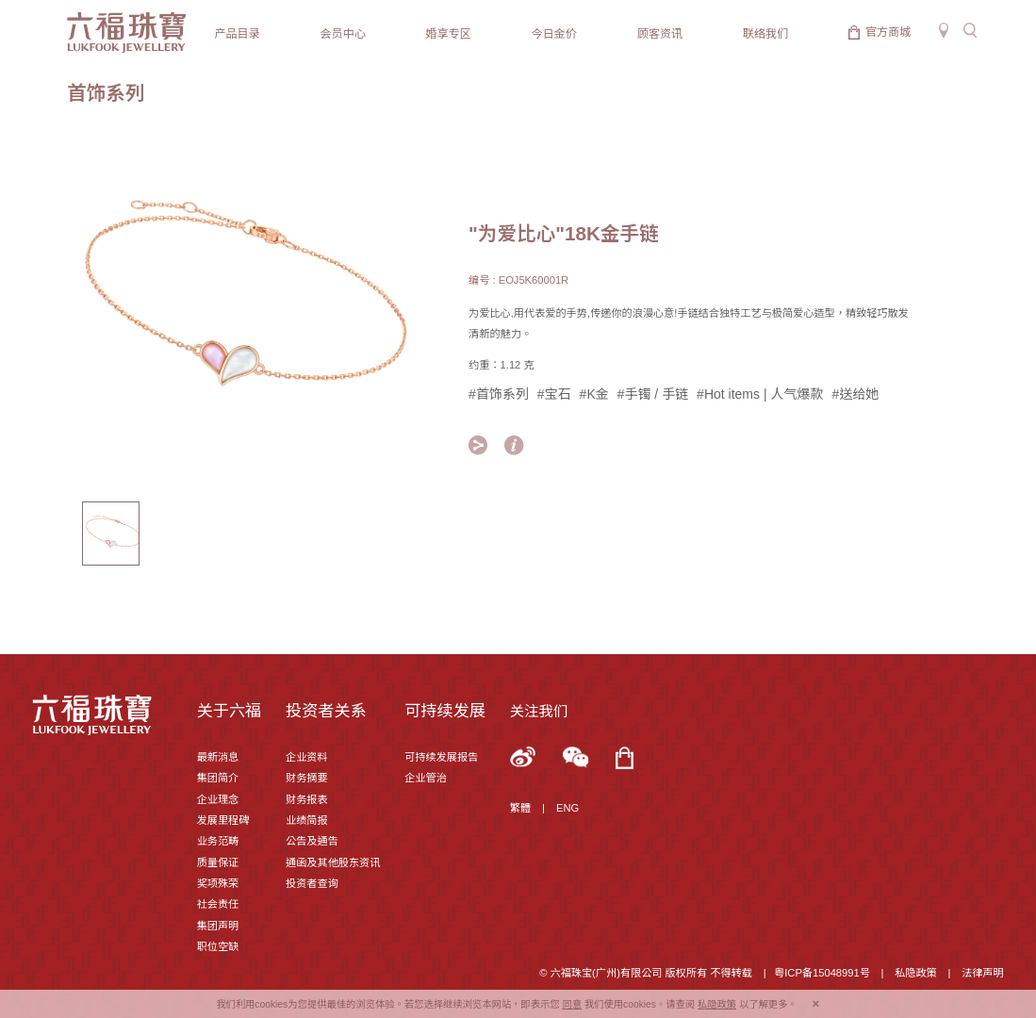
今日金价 (554, 34)
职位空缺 (218, 946)
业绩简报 (307, 820)
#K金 (594, 394)
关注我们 (539, 711)
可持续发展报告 (441, 757)
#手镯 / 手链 (652, 394)
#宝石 (554, 394)
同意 (572, 1004)
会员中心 (343, 34)
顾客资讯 (659, 34)
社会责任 (218, 904)
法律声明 (983, 972)
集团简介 (218, 777)
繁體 (520, 807)
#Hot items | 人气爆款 (760, 394)
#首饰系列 (499, 394)
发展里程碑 (223, 820)
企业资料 (307, 757)
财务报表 (307, 799)
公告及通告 (312, 840)
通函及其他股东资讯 (333, 862)
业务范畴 (218, 840)
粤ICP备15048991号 (822, 972)
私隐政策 (916, 972)
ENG (567, 807)
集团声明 (218, 925)
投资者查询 (312, 883)
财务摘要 (307, 777)
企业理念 (218, 799)
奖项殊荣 (218, 883)
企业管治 (425, 777)
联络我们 (765, 34)
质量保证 (218, 862)
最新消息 (218, 757)
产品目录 (237, 34)
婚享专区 (448, 34)
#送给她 (855, 394)
